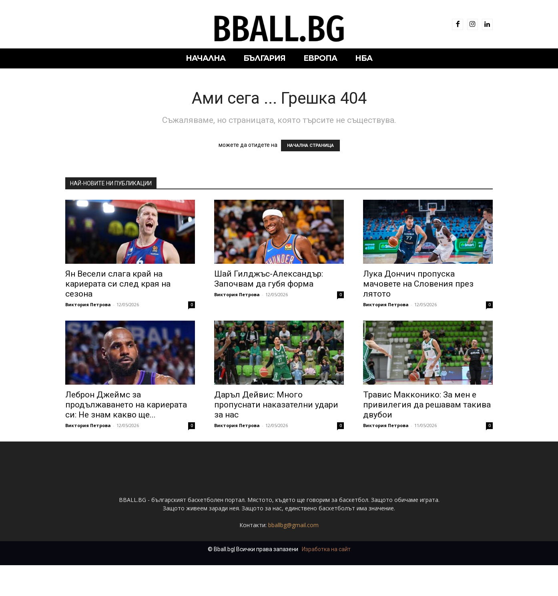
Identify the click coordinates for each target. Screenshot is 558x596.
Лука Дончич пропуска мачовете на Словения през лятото (418, 284)
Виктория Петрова (88, 304)
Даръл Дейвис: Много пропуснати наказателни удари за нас (276, 404)
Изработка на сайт (326, 580)
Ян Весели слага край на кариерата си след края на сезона (118, 284)
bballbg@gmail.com (293, 556)
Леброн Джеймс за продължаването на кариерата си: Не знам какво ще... (126, 404)
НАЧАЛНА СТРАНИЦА (310, 145)
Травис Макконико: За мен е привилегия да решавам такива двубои (427, 404)
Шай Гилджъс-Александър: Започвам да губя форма (268, 279)
